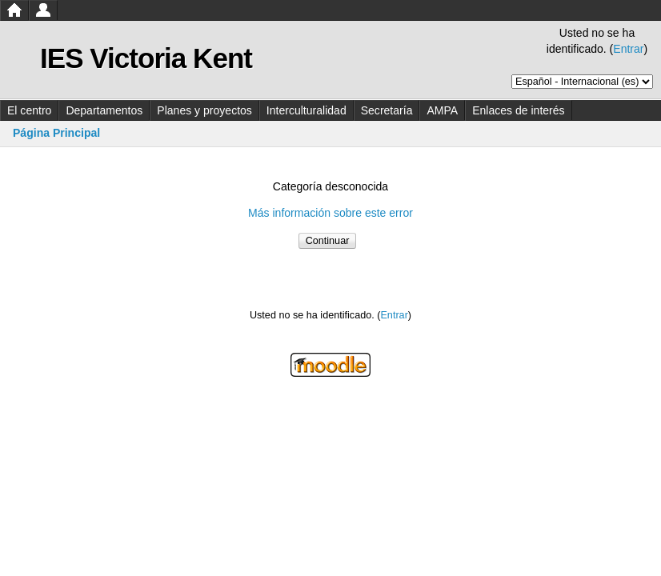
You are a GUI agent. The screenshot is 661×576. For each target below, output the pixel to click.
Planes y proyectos (204, 110)
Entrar (628, 48)
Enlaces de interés (518, 110)
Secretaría (387, 110)
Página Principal (56, 132)
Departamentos (104, 110)
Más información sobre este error (330, 212)
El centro (29, 110)
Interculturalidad (306, 110)
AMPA (442, 110)
